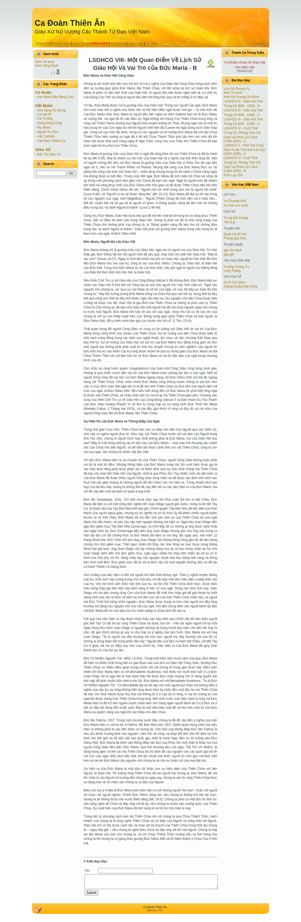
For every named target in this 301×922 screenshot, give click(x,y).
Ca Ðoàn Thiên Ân (70, 23)
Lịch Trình (135, 43)
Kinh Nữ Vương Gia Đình (241, 97)
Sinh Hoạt (118, 43)
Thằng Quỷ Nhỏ (235, 238)
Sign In (260, 43)
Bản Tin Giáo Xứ (49, 154)
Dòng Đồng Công (49, 123)
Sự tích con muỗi (236, 205)
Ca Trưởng (45, 118)
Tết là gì (229, 222)
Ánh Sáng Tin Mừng (51, 110)
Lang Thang (232, 271)
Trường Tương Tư (236, 267)
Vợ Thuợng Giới (235, 201)
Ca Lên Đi (44, 114)
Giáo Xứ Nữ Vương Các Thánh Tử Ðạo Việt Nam (92, 31)
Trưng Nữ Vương (236, 218)
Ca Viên (151, 43)
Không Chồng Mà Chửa (240, 286)
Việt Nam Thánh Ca (51, 141)
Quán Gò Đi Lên (235, 234)
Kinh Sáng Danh (47, 65)
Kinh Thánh (81, 43)
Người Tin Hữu (47, 132)
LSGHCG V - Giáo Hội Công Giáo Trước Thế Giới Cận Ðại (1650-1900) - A (244, 150)
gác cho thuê (233, 250)
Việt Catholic (46, 136)
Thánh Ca (43, 43)
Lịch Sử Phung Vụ (237, 89)
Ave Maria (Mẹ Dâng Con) (55, 97)
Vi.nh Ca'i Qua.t (235, 282)
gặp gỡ (229, 254)
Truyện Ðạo (61, 43)
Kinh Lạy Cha (233, 175)
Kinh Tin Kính (45, 62)
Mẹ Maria (44, 127)
